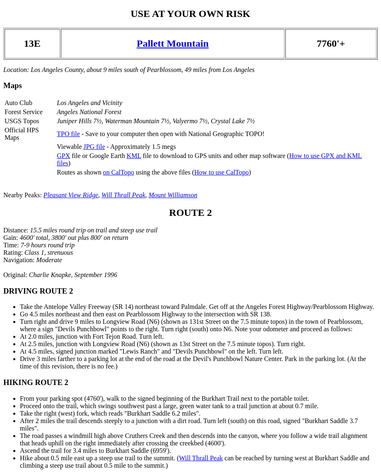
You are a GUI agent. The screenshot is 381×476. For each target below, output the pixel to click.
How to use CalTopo (221, 172)
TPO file (68, 133)
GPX (63, 155)
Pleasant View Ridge (70, 195)
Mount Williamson (173, 195)
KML (134, 155)
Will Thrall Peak (123, 195)
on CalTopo (118, 172)
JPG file (94, 146)
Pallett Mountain (173, 43)
